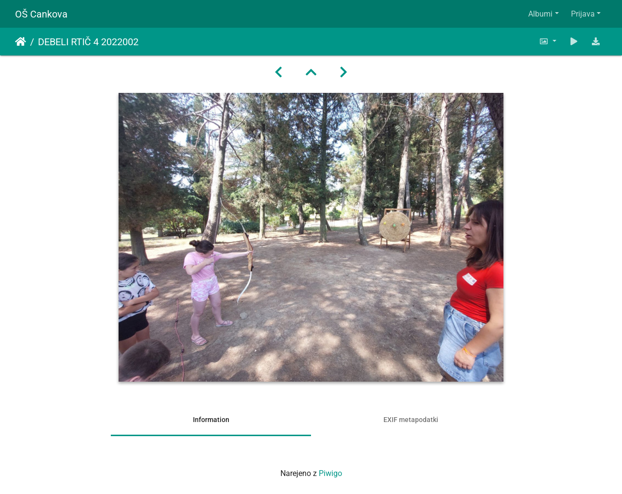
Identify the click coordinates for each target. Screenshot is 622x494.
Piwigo (330, 473)
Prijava (583, 13)
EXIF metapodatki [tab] (410, 419)
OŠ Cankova (41, 14)
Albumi (540, 13)
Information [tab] (211, 419)
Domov (20, 42)
